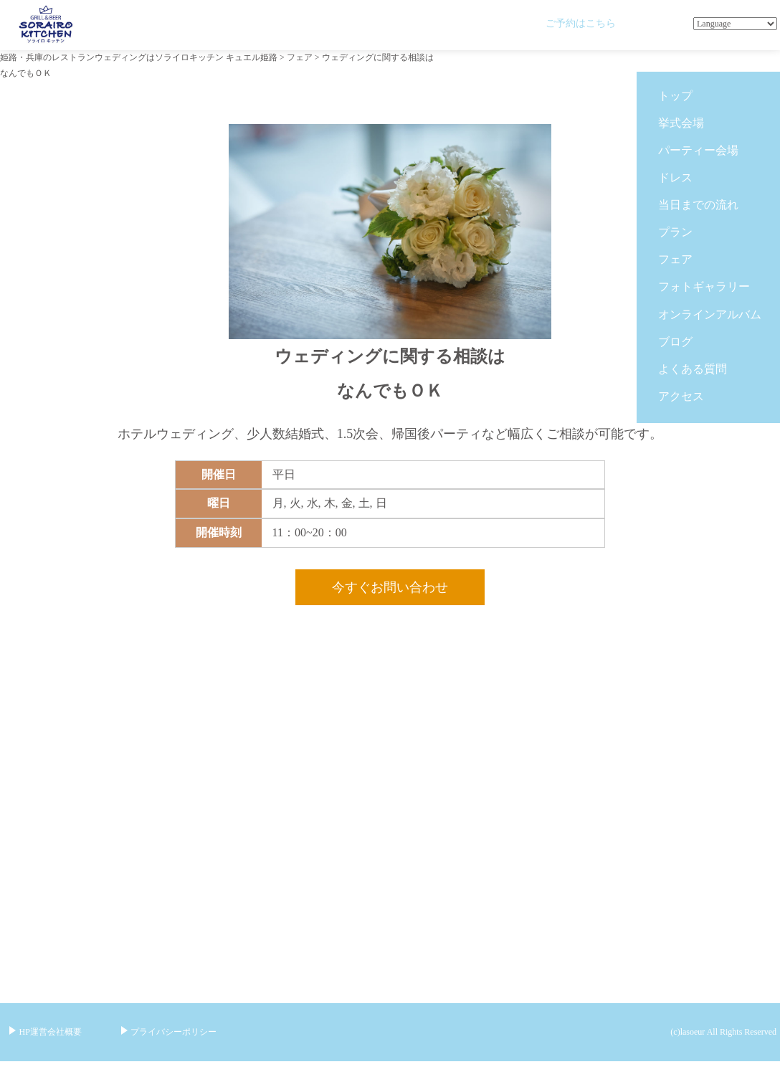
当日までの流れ (698, 205)
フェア (675, 259)
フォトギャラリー (704, 286)
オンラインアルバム (709, 314)
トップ (675, 96)
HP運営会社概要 (50, 1032)
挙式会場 (681, 123)
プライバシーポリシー (173, 1032)
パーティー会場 (698, 150)
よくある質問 (692, 369)
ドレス (675, 177)
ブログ (675, 342)
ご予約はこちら (581, 23)
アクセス (681, 396)
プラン (675, 232)
